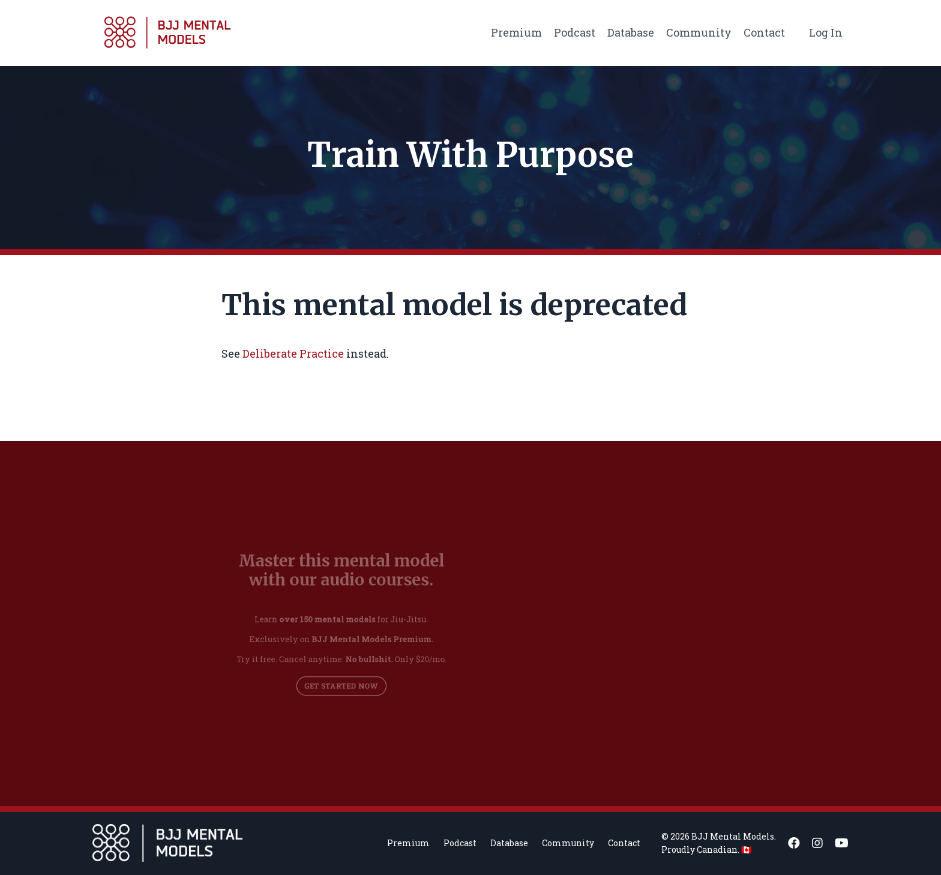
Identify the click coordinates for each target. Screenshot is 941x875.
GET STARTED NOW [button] (341, 680)
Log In (826, 32)
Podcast (574, 32)
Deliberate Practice (293, 353)
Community (699, 32)
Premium (516, 32)
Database (630, 32)
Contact (764, 32)
